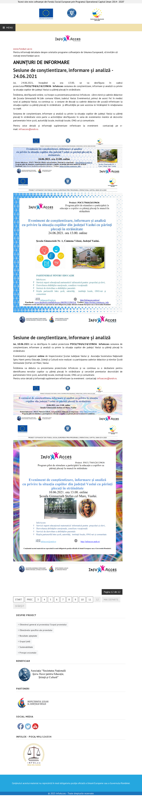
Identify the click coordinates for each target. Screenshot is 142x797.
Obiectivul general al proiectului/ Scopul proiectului (43, 624)
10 (82, 599)
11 (90, 599)
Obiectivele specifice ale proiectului (36, 630)
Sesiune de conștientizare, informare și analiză (61, 337)
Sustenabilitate (26, 647)
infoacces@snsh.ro (28, 129)
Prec (30, 599)
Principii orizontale (28, 652)
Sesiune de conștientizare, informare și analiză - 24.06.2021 (63, 73)
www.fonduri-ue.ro (22, 48)
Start (18, 599)
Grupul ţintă (25, 641)
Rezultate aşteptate (28, 635)
